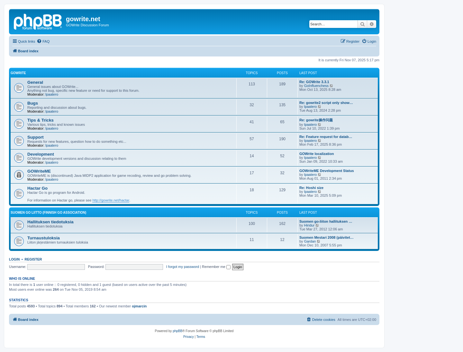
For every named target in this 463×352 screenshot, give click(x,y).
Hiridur (309, 225)
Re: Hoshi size (311, 188)
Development (40, 154)
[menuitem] (43, 41)
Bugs (32, 103)
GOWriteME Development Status (326, 171)
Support (35, 137)
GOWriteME (39, 171)
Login (14, 259)
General (35, 82)
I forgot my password (182, 267)
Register (33, 259)
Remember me (216, 267)
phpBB (177, 331)
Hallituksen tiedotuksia (50, 221)
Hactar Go (37, 188)
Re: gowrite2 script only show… (326, 103)
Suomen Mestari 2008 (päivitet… (326, 237)
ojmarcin (139, 306)
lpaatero (51, 94)
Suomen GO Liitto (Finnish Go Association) (48, 212)
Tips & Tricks (40, 120)
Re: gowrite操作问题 (316, 120)
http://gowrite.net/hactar (110, 200)
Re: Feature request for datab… (325, 137)
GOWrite (18, 73)
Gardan (310, 241)
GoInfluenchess (316, 86)
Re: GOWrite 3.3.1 (314, 82)
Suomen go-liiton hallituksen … (325, 221)
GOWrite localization (316, 154)
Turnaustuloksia (43, 238)
